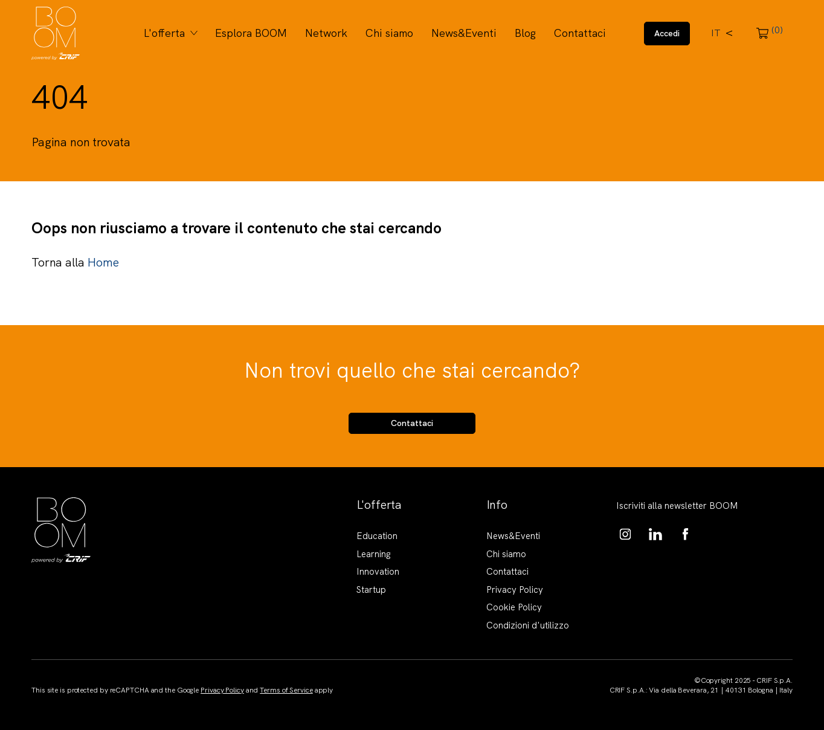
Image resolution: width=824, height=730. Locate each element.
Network (326, 33)
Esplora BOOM (251, 33)
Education (377, 536)
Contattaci (580, 33)
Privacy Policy (514, 590)
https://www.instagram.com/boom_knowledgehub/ (625, 534)
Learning (373, 554)
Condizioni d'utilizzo (527, 625)
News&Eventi (464, 33)
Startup (371, 590)
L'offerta (164, 33)
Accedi (667, 33)
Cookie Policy (514, 607)
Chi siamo (389, 33)
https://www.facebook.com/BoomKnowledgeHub (686, 534)
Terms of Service (286, 690)
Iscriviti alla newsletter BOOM (677, 506)
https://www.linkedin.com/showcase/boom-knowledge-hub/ (655, 534)
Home (102, 262)
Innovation (377, 572)
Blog (525, 33)
